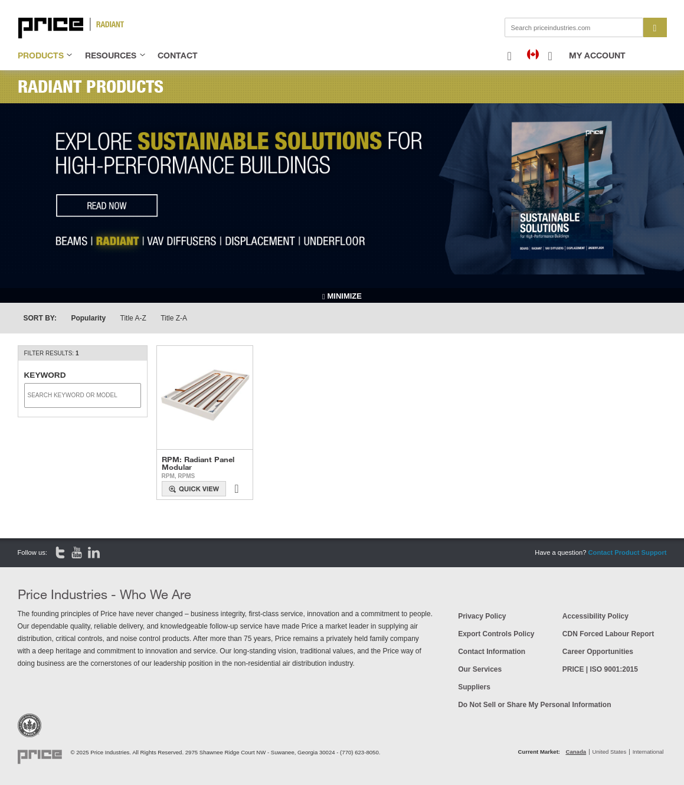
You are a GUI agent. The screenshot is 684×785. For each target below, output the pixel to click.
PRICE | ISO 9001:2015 (600, 669)
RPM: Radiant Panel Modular (198, 463)
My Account (597, 55)
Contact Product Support (627, 552)
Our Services (480, 669)
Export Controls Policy (496, 634)
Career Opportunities (597, 651)
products (41, 55)
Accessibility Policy (595, 616)
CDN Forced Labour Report (608, 634)
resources (110, 55)
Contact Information (491, 651)
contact (178, 55)
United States (610, 751)
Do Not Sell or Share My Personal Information (534, 705)
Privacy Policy (482, 616)
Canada (576, 751)
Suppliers (474, 687)
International (648, 751)
